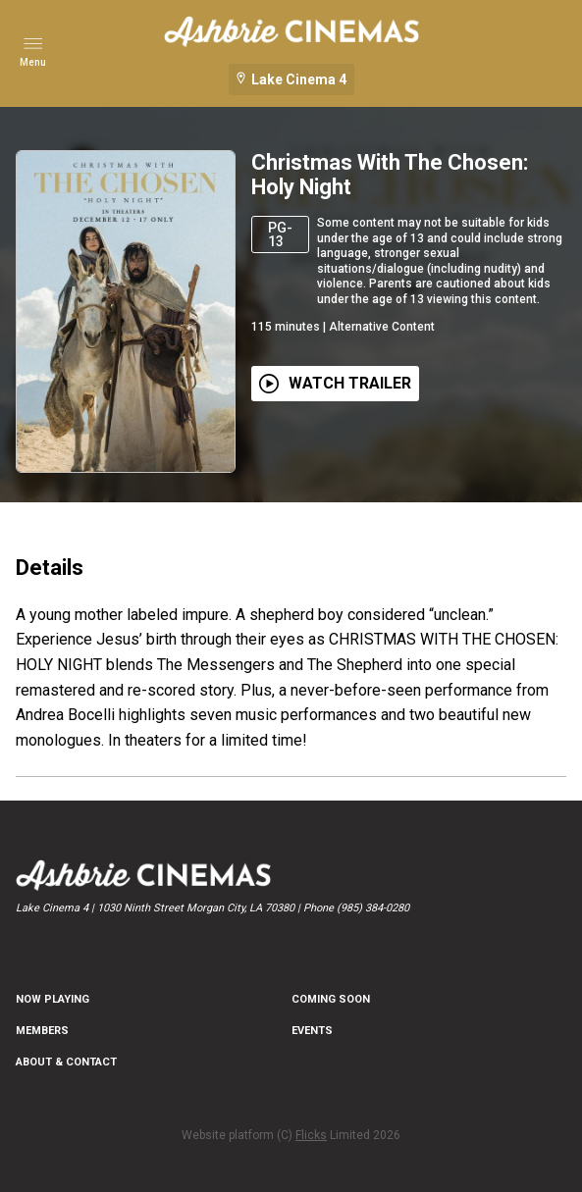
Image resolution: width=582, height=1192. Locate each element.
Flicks (311, 1135)
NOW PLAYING (52, 999)
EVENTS (312, 1030)
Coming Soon (330, 999)
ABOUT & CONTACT (66, 1062)
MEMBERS (42, 1030)
